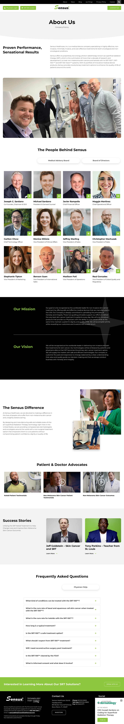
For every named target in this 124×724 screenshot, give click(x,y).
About (65, 2)
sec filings (89, 2)
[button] (119, 2)
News (73, 2)
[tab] (19, 160)
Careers (112, 2)
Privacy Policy (101, 2)
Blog (80, 2)
